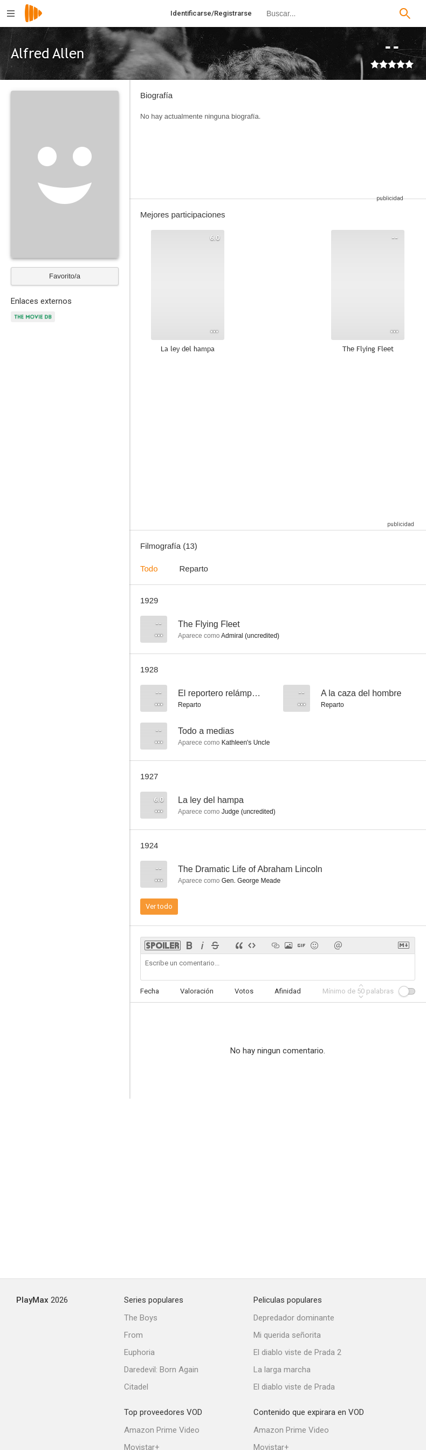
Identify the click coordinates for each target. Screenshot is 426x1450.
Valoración (197, 991)
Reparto (194, 568)
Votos (244, 991)
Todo (149, 568)
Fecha (149, 991)
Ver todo (159, 906)
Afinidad (287, 991)
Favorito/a (64, 276)
